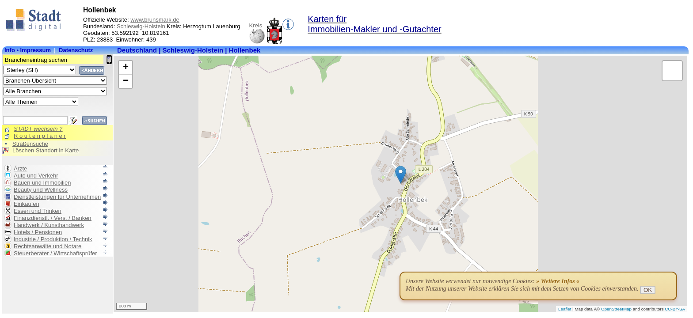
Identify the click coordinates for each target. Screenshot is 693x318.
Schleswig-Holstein (141, 26)
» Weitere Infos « (557, 281)
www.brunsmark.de (154, 19)
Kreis (256, 25)
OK (648, 290)
